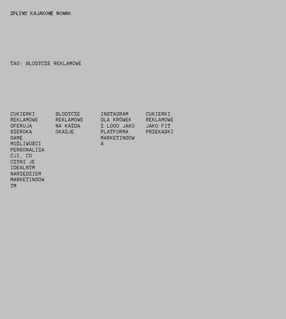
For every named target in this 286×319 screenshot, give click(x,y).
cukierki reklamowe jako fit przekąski (160, 123)
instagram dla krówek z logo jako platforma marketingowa (118, 129)
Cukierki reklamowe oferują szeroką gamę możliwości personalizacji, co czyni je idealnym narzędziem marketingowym (28, 150)
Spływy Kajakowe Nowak (41, 13)
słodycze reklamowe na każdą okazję (70, 123)
